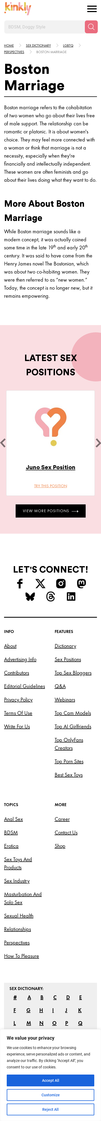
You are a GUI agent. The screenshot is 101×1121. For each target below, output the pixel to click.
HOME (9, 45)
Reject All (50, 1109)
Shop (60, 845)
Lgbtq (68, 45)
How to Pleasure (21, 955)
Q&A (60, 686)
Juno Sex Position (50, 467)
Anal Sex (13, 819)
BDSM (11, 832)
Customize (50, 1095)
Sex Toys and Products (18, 863)
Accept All (50, 1080)
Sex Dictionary (38, 45)
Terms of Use (18, 712)
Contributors (16, 672)
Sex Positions (68, 659)
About (10, 645)
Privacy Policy (18, 699)
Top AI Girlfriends (73, 726)
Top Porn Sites (69, 761)
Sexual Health (18, 915)
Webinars (65, 699)
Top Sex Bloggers (73, 672)
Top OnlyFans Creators (69, 743)
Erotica (11, 845)
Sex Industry (17, 880)
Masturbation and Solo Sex (23, 898)
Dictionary (65, 645)
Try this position (50, 486)
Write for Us (17, 726)
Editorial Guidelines (24, 686)
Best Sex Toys (69, 774)
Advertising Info (20, 659)
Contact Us (66, 832)
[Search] (91, 26)
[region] (50, 1075)
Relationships (17, 929)
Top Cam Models (73, 712)
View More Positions (50, 511)
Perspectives (14, 52)
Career (62, 819)
